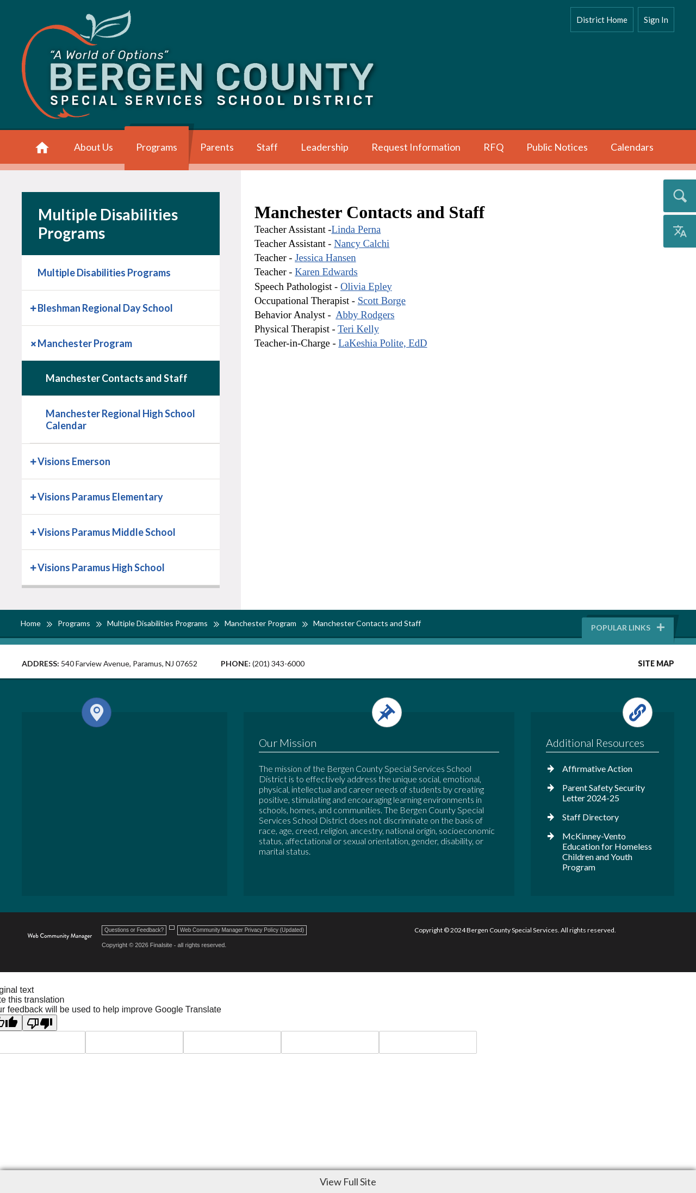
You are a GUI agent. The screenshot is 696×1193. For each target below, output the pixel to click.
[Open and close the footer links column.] (602, 712)
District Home (601, 19)
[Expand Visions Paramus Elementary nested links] (34, 495)
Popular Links (628, 627)
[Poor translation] (39, 1023)
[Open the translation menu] (679, 231)
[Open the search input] (679, 196)
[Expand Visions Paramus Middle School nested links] (34, 531)
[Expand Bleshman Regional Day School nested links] (34, 307)
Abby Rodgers (364, 314)
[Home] (42, 148)
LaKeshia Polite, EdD (382, 343)
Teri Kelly (358, 329)
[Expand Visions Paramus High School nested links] (34, 566)
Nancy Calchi (361, 243)
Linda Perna (356, 229)
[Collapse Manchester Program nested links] (34, 342)
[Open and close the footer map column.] (123, 712)
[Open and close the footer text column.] (377, 712)
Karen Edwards (326, 271)
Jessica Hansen (325, 257)
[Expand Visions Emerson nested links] (34, 460)
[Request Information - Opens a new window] (416, 148)
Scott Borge (382, 300)
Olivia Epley (366, 286)
